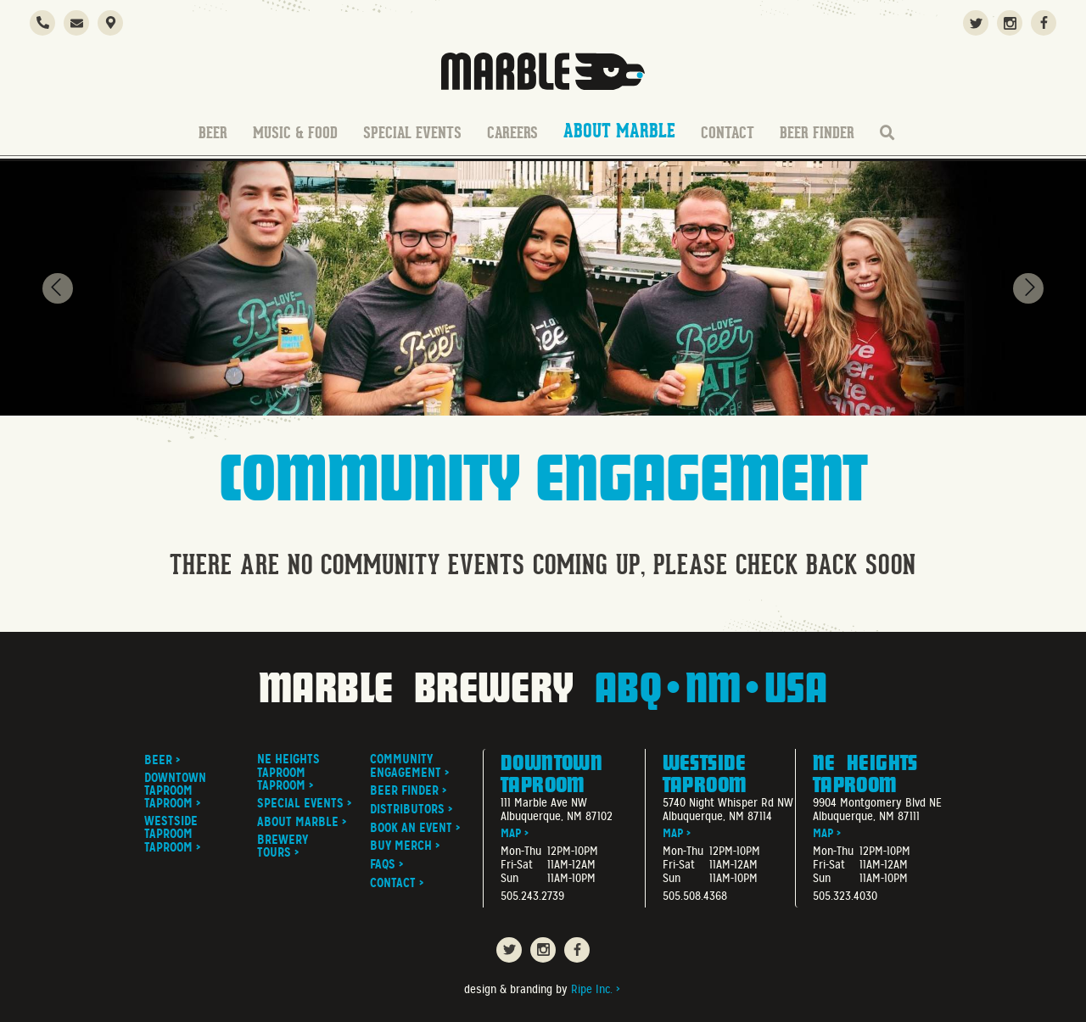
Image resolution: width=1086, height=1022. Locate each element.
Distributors (407, 809)
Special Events (412, 133)
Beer (213, 133)
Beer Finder (817, 133)
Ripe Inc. (592, 989)
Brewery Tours (282, 846)
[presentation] (57, 288)
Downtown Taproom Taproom (175, 791)
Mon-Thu (521, 851)
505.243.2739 (532, 896)
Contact (727, 133)
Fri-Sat (517, 865)
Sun (509, 878)
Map (511, 833)
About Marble (619, 131)
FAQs (382, 864)
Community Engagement (405, 766)
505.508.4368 (695, 896)
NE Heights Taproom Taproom (288, 772)
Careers (512, 133)
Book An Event (411, 828)
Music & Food (295, 133)
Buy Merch (401, 846)
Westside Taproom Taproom (171, 834)
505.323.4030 (845, 896)
